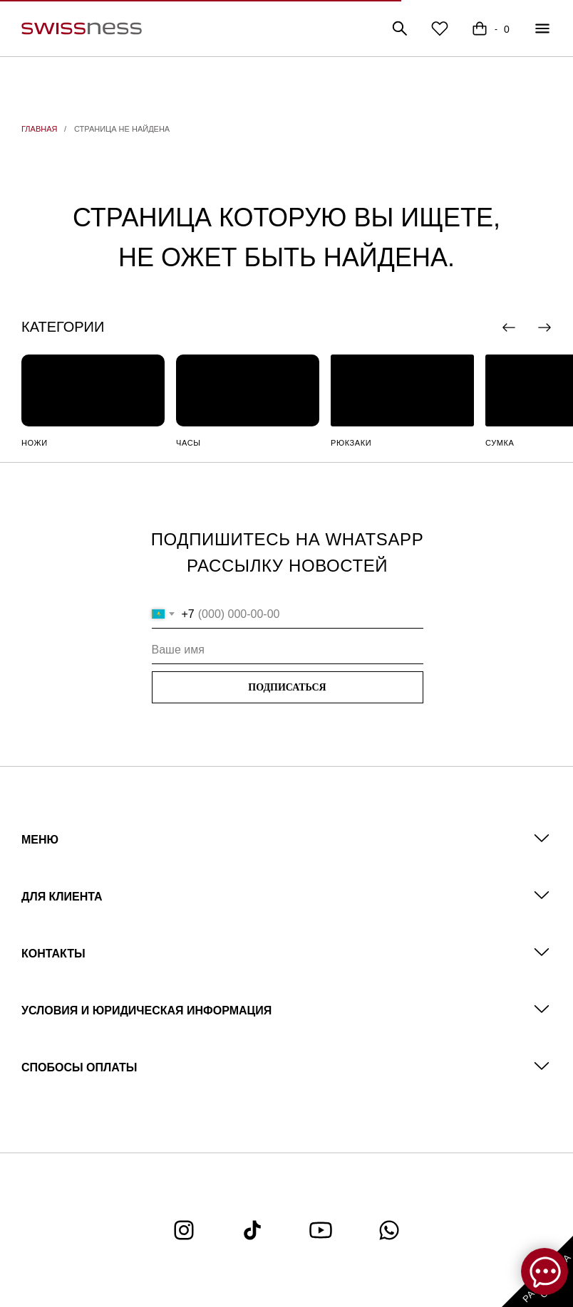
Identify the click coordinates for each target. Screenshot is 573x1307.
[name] (287, 650)
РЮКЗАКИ (351, 443)
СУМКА (499, 443)
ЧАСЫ (188, 443)
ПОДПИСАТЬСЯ (287, 687)
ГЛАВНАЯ (39, 129)
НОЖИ (34, 443)
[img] (93, 390)
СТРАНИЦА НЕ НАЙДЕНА (122, 129)
